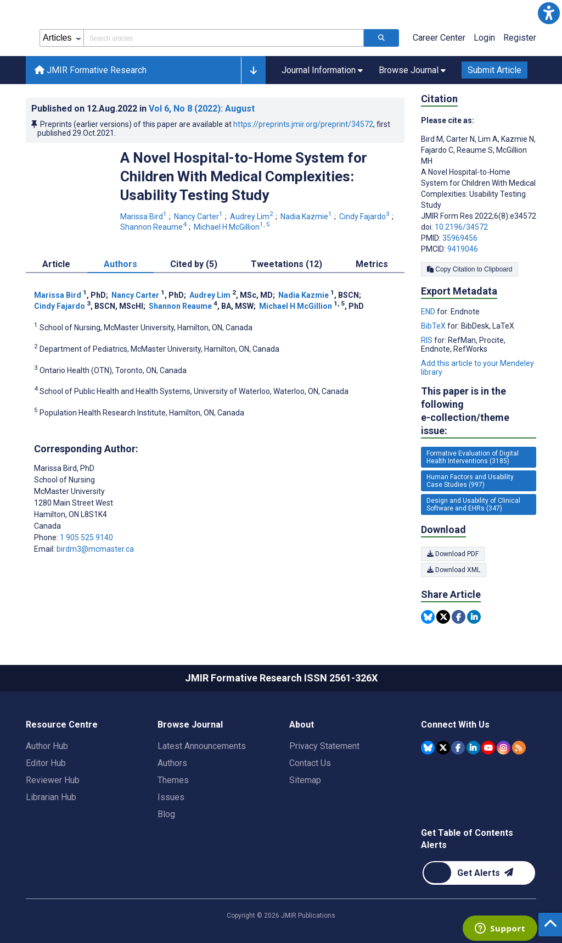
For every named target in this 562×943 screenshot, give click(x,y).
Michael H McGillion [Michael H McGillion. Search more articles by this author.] (233, 227)
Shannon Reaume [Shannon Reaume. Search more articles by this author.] (154, 227)
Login (484, 37)
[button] (549, 13)
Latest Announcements (202, 746)
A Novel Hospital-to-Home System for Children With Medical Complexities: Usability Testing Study (243, 176)
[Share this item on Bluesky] (428, 617)
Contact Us (310, 763)
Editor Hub (46, 763)
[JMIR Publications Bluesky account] (428, 748)
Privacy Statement (324, 746)
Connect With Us (455, 724)
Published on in (143, 108)
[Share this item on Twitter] (443, 617)
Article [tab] (56, 264)
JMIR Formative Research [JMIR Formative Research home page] (91, 70)
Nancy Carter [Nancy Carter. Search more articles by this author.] (199, 216)
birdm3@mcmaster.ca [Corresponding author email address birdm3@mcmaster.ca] (95, 549)
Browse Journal (190, 724)
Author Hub (47, 746)
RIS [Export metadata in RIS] (427, 340)
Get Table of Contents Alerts (467, 839)
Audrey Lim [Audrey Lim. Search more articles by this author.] (252, 216)
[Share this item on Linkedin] (474, 617)
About (301, 724)
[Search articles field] (223, 38)
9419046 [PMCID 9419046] (462, 249)
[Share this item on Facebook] (458, 617)
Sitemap (305, 780)
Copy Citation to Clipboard (469, 269)
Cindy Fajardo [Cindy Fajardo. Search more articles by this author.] (365, 216)
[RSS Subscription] (519, 748)
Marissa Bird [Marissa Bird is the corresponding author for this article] (64, 468)
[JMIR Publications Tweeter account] (443, 748)
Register (519, 37)
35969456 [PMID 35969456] (459, 238)
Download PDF (453, 554)
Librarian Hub (51, 797)
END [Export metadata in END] (429, 311)
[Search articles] (381, 38)
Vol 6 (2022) (202, 108)
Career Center (439, 37)
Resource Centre (62, 724)
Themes (173, 780)
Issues (171, 797)
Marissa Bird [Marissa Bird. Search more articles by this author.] (144, 216)
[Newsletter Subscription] (479, 873)
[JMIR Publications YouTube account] (488, 748)
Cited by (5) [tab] (193, 264)
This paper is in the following (478, 411)
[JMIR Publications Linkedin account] (473, 748)
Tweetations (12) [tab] (286, 264)
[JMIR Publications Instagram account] (503, 748)
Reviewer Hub (53, 780)
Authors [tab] (120, 264)
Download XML (453, 570)
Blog (166, 814)
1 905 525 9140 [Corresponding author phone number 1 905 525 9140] (86, 537)
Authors (172, 763)
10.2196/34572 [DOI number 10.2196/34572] (461, 227)
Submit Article (494, 70)
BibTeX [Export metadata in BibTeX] (434, 325)
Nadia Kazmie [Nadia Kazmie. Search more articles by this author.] (307, 216)
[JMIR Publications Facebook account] (458, 748)
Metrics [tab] (372, 264)
